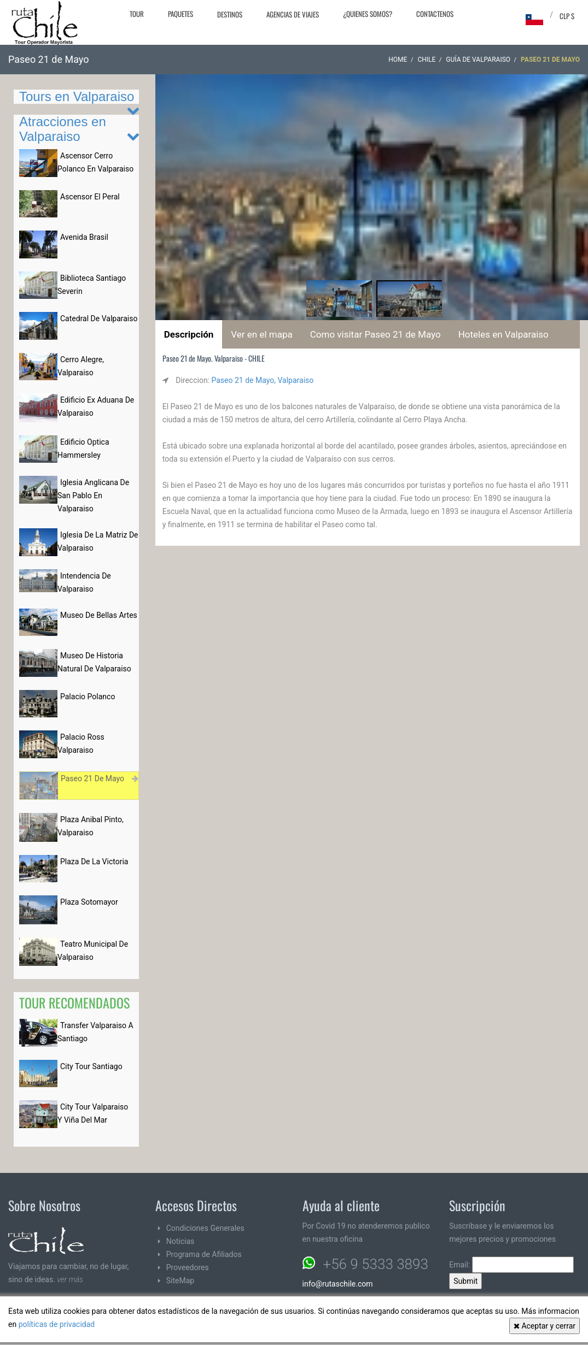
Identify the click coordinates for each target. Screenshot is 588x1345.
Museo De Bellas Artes (98, 615)
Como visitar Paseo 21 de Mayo (375, 334)
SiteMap (180, 1280)
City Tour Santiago (91, 1066)
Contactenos (434, 13)
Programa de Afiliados (204, 1254)
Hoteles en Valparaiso (503, 334)
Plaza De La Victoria (94, 861)
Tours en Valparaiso (76, 96)
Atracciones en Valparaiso (62, 128)
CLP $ (567, 15)
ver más (70, 1279)
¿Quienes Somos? (367, 13)
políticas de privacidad (57, 1324)
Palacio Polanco (87, 696)
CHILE (426, 59)
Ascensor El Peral (90, 196)
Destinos (229, 14)
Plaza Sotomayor (89, 902)
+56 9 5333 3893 (375, 1264)
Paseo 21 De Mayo (92, 778)
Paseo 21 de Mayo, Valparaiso (263, 380)
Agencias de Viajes (292, 14)
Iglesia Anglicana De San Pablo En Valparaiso (93, 495)
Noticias (180, 1241)
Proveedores (187, 1267)
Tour (137, 13)
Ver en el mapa (261, 334)
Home (397, 59)
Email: (511, 1264)
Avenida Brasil (84, 237)
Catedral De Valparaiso (98, 318)
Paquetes (180, 13)
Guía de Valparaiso (478, 59)
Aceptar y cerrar (544, 1326)
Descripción (189, 334)
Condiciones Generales (205, 1228)
